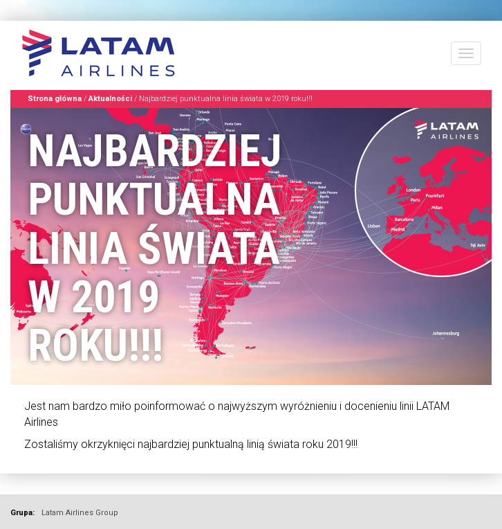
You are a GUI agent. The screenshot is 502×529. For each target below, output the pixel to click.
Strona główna (55, 98)
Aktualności (110, 98)
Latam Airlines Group (79, 512)
